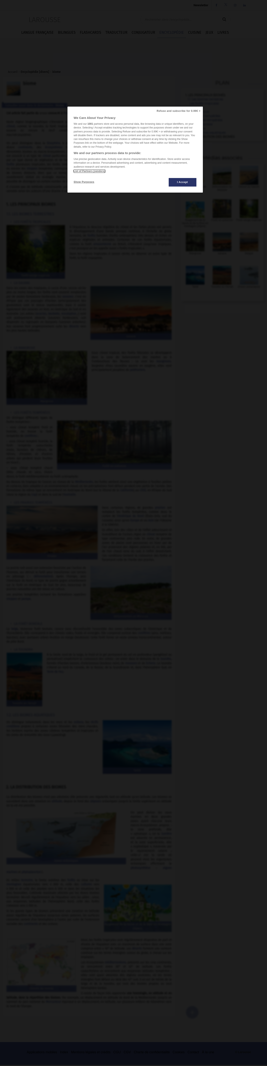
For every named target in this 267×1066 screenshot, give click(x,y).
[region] (135, 150)
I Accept (182, 182)
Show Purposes (84, 182)
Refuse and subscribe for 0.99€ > (178, 111)
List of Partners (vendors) (89, 171)
